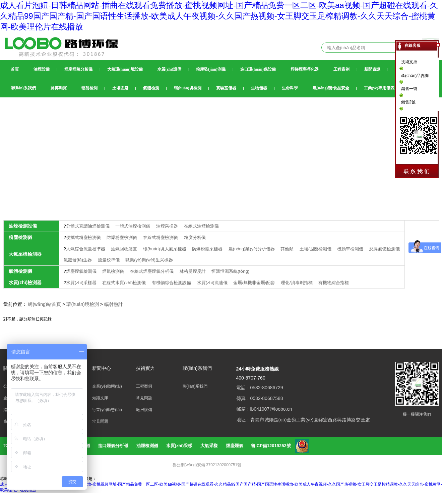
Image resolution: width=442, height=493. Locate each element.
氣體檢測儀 (20, 271)
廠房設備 (144, 409)
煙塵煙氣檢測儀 (82, 271)
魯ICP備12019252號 (271, 445)
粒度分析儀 (195, 237)
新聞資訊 (372, 69)
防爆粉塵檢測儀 (122, 237)
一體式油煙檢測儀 (133, 226)
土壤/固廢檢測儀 (316, 248)
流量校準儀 (109, 259)
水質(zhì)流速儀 (213, 282)
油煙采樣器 (167, 226)
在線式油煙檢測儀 (201, 226)
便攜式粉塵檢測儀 (84, 237)
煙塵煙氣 (234, 445)
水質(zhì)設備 (169, 69)
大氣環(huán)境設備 (125, 69)
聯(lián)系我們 (23, 88)
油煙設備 (42, 69)
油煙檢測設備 (23, 226)
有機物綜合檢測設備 (172, 282)
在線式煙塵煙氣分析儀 (152, 271)
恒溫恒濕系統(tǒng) (230, 271)
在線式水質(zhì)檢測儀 (124, 282)
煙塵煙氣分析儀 (78, 69)
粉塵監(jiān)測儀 (211, 69)
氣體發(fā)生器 (78, 259)
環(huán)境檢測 (187, 88)
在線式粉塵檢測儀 (161, 237)
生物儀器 (259, 88)
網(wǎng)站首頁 (44, 304)
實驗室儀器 (226, 88)
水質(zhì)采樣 (179, 445)
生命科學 (290, 88)
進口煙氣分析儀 (113, 445)
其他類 (287, 248)
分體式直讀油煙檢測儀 (88, 226)
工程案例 (341, 69)
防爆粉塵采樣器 (208, 248)
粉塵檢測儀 (20, 237)
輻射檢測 (89, 88)
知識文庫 (100, 398)
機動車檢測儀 (351, 248)
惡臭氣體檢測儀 (384, 248)
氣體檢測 (151, 88)
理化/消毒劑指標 (297, 282)
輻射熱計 (113, 304)
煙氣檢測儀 (113, 271)
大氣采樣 (209, 445)
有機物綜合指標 (333, 282)
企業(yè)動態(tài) (107, 386)
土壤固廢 (120, 88)
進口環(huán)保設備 (258, 69)
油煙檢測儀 (147, 445)
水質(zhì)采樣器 (82, 282)
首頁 (15, 69)
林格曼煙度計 (193, 271)
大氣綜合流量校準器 (86, 248)
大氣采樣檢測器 (25, 254)
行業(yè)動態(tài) (107, 409)
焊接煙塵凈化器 (305, 69)
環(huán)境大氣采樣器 (165, 248)
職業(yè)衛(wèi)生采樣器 (149, 259)
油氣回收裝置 (124, 248)
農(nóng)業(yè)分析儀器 (252, 248)
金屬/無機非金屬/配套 (254, 282)
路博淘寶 (59, 88)
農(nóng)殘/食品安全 (331, 88)
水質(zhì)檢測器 (25, 282)
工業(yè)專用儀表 (379, 88)
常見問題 (100, 421)
